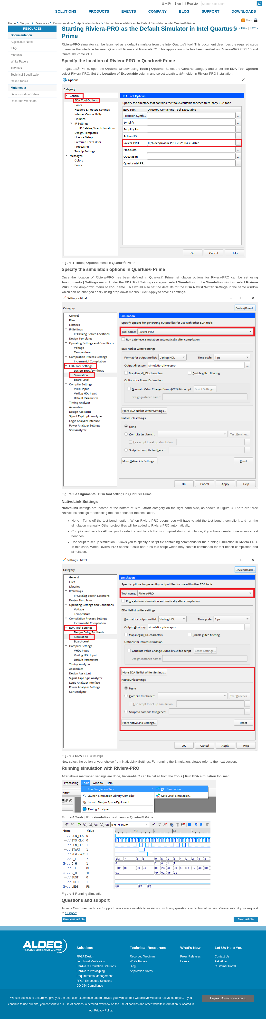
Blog (133, 966)
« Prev (243, 28)
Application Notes (22, 42)
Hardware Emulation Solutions (96, 966)
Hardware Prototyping (90, 971)
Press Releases (190, 956)
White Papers (19, 61)
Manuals (16, 55)
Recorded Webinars (24, 101)
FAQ (14, 48)
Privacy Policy (103, 1010)
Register (193, 3)
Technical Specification (25, 74)
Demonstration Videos (25, 94)
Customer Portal (225, 966)
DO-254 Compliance (89, 985)
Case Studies (19, 81)
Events (184, 961)
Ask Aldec (221, 961)
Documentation (21, 35)
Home (12, 23)
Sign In (179, 3)
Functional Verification (90, 961)
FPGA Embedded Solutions (94, 981)
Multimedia (18, 87)
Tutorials (16, 68)
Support (71, 913)
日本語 (166, 3)
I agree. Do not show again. (228, 998)
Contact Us (222, 956)
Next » (253, 28)
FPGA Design (85, 956)
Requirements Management (94, 976)
